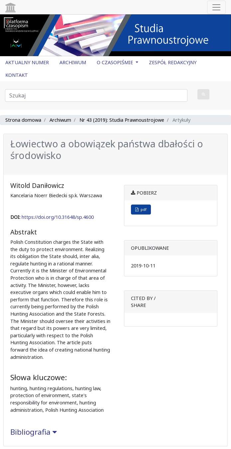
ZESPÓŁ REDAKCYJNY (172, 62)
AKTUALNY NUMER (27, 62)
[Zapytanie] (96, 95)
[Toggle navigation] (216, 7)
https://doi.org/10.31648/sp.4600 (58, 217)
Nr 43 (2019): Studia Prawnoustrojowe (121, 120)
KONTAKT (16, 75)
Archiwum (60, 120)
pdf (141, 209)
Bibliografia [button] (33, 432)
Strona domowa (23, 120)
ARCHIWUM (72, 62)
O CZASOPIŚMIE (115, 62)
